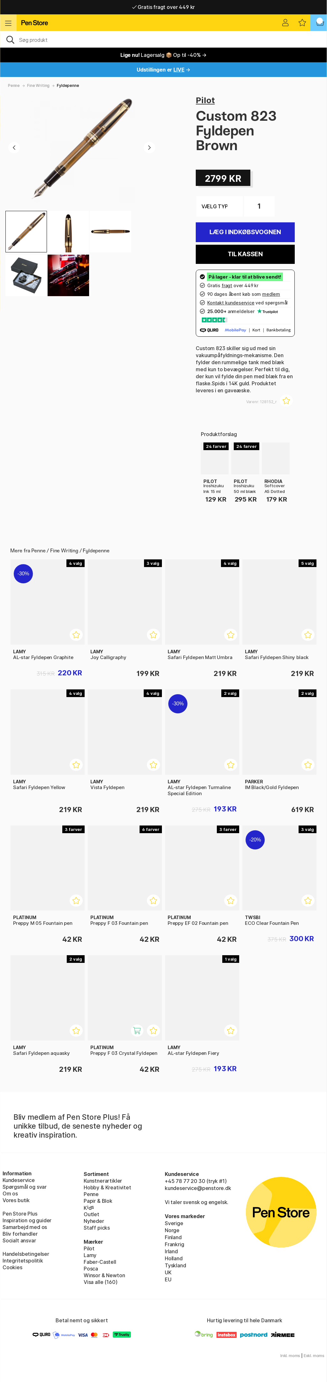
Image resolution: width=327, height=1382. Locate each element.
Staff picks (97, 1228)
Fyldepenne (68, 85)
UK (168, 1272)
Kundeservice (19, 1180)
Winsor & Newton (104, 1275)
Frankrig (174, 1244)
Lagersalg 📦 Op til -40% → (163, 55)
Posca (91, 1268)
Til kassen (245, 254)
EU (168, 1279)
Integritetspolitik (23, 1260)
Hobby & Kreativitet (107, 1187)
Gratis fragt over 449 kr (163, 7)
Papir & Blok (98, 1201)
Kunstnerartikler (103, 1181)
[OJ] (163, 39)
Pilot (205, 100)
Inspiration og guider (27, 1220)
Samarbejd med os (25, 1227)
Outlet (91, 1214)
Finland (173, 1237)
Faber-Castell (100, 1262)
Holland (174, 1258)
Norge (172, 1230)
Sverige (174, 1223)
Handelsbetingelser (26, 1254)
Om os (10, 1193)
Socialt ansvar (19, 1240)
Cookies (12, 1267)
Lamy (90, 1255)
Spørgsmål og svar (25, 1187)
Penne (14, 85)
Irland (171, 1251)
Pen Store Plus (20, 1213)
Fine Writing (38, 85)
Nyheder (94, 1221)
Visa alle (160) (100, 1282)
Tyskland (175, 1265)
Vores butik (16, 1200)
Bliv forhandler (20, 1234)
